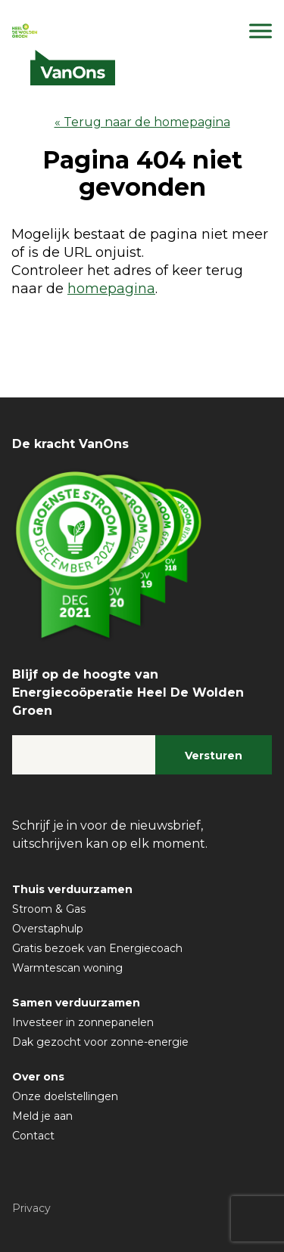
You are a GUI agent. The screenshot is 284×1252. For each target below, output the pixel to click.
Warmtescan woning (67, 968)
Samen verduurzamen (76, 1002)
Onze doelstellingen (65, 1096)
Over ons (38, 1077)
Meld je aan (42, 1116)
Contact (33, 1135)
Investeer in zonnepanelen (83, 1022)
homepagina (111, 288)
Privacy (31, 1208)
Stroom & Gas (49, 909)
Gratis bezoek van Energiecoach (97, 948)
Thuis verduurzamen (72, 889)
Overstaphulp (47, 928)
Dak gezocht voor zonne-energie (100, 1042)
